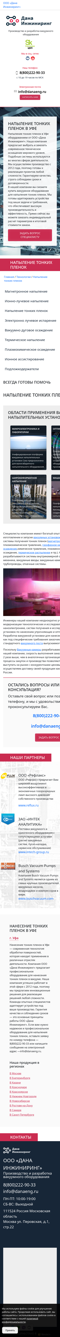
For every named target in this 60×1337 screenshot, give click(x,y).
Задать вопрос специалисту (30, 235)
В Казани (15, 1082)
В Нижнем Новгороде (23, 1096)
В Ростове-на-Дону (21, 1105)
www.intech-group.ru (33, 852)
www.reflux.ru (28, 805)
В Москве (15, 1073)
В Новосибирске (20, 1101)
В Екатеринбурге (20, 1078)
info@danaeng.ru (32, 91)
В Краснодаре (18, 1087)
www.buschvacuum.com (35, 898)
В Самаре (15, 1110)
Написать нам (30, 97)
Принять (10, 1330)
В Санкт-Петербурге (22, 1114)
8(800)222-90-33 (19, 1185)
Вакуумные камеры (29, 649)
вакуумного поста (32, 643)
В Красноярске (19, 1092)
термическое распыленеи (34, 552)
